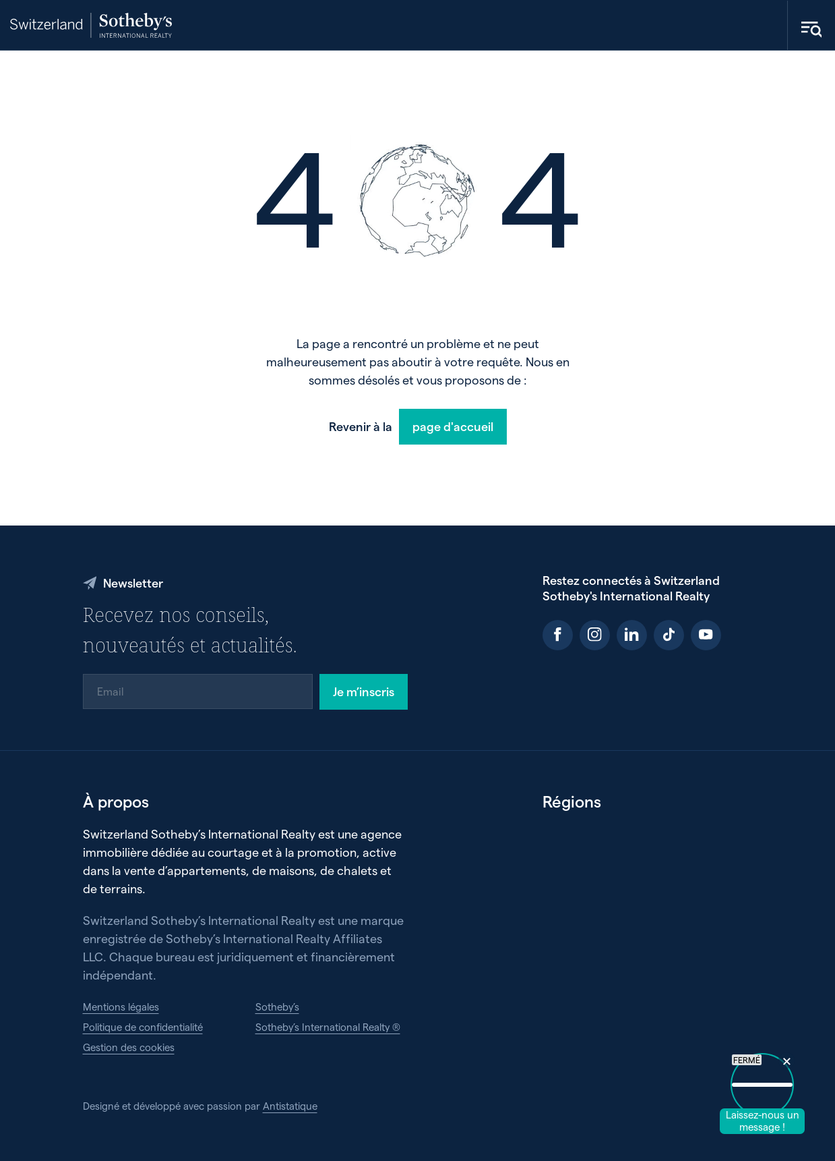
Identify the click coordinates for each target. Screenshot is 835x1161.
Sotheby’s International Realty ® (327, 1027)
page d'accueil (452, 426)
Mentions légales (121, 1006)
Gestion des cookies (129, 1047)
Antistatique (290, 1106)
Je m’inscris (363, 691)
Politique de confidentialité (143, 1027)
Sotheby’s (277, 1006)
